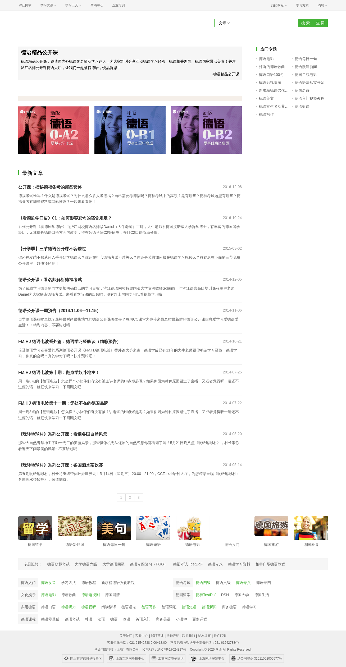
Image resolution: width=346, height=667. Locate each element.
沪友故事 (204, 636)
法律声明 (173, 636)
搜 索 (305, 23)
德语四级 (203, 583)
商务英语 (163, 619)
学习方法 (68, 583)
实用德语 (28, 607)
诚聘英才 (157, 636)
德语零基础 (50, 619)
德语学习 (249, 607)
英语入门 (143, 619)
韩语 (88, 619)
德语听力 (68, 607)
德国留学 (183, 595)
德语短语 (189, 607)
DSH (225, 595)
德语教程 (88, 583)
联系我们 (188, 636)
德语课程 (28, 619)
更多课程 (199, 619)
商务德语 (229, 607)
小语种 (181, 619)
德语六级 (223, 583)
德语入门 (28, 583)
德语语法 (128, 607)
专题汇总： (33, 564)
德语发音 (48, 583)
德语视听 (88, 607)
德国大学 (241, 595)
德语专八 (243, 583)
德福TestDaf (206, 595)
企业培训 (118, 5)
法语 (101, 619)
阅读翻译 (108, 607)
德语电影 (48, 595)
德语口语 (48, 607)
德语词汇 (169, 607)
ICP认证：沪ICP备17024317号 (164, 649)
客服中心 (141, 636)
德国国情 (112, 595)
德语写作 (149, 607)
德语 (114, 619)
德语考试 (183, 583)
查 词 (320, 23)
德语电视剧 (90, 595)
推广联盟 (220, 636)
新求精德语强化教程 (118, 583)
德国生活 (261, 595)
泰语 (126, 619)
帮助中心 (96, 5)
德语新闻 (209, 607)
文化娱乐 (28, 595)
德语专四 (263, 583)
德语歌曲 (68, 595)
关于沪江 (126, 636)
